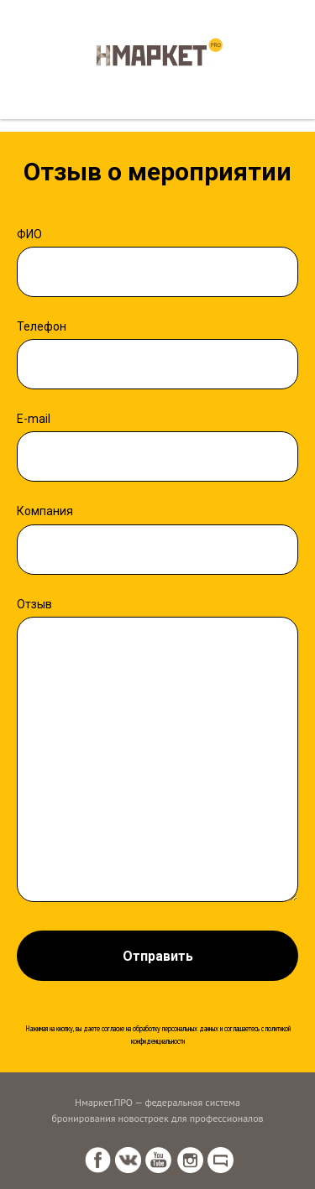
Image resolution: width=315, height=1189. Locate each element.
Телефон (41, 326)
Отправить (158, 956)
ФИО (29, 234)
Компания (45, 511)
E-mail (33, 418)
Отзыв (34, 604)
